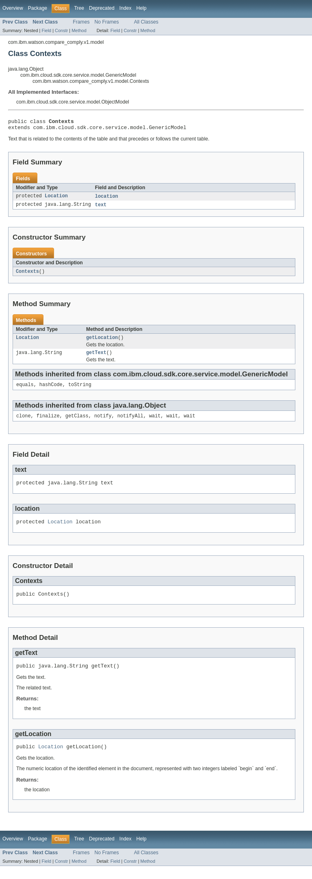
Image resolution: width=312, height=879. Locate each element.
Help (141, 8)
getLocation (102, 342)
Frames (81, 22)
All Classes (146, 22)
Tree (79, 8)
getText (96, 357)
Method (79, 30)
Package (37, 8)
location (106, 199)
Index (125, 8)
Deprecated (102, 8)
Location (56, 199)
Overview (12, 8)
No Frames (107, 22)
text (100, 208)
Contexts (27, 275)
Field (46, 30)
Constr (61, 30)
